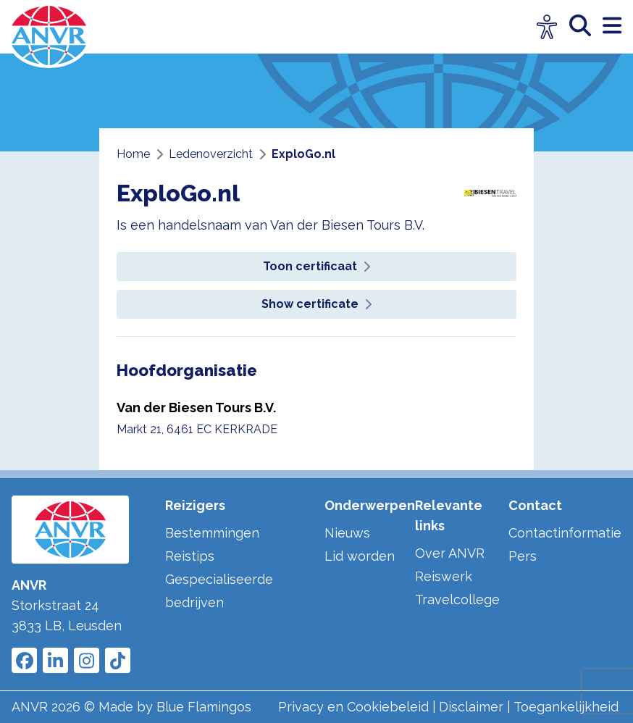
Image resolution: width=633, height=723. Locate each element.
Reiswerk (443, 576)
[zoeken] (586, 26)
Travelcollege (457, 599)
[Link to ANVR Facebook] (24, 660)
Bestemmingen (212, 532)
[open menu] (612, 26)
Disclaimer (471, 706)
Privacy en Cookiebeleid (353, 706)
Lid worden (359, 556)
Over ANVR (450, 553)
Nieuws (347, 532)
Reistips (189, 556)
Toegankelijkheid (566, 706)
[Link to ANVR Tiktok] (117, 660)
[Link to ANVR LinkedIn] (55, 660)
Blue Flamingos (203, 706)
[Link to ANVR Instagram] (86, 660)
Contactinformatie (564, 532)
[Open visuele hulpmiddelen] (547, 27)
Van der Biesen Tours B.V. (196, 407)
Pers (522, 556)
